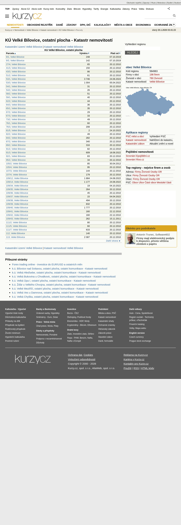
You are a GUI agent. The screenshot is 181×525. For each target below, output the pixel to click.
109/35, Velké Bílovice (17, 189)
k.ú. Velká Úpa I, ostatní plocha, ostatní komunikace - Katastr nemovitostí (54, 280)
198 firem (154, 74)
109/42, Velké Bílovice (17, 215)
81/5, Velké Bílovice (16, 130)
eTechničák (142, 320)
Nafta (89, 338)
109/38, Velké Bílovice (17, 200)
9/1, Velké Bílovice (15, 57)
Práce (134, 9)
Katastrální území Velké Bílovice (23, 46)
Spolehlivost (147, 313)
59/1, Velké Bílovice (16, 97)
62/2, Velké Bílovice (16, 101)
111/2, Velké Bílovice (16, 222)
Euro (49, 317)
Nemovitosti (19, 30)
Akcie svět (37, 9)
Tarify (96, 9)
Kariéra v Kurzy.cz (134, 359)
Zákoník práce (104, 333)
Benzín (83, 338)
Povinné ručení (12, 341)
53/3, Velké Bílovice (16, 82)
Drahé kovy (72, 330)
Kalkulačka (115, 9)
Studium (177, 3)
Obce (135, 182)
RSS (136, 368)
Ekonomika (143, 24)
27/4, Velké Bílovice (16, 64)
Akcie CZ (25, 9)
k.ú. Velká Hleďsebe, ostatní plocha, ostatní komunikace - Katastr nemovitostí (56, 272)
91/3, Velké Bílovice (16, 152)
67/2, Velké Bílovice (16, 112)
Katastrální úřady (106, 321)
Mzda (50, 326)
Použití (128, 368)
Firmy (138, 171)
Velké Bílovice (156, 81)
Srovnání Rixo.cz (135, 159)
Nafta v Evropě (74, 341)
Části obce (150, 182)
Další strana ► (113, 240)
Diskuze (150, 9)
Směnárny (41, 317)
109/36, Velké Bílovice (17, 193)
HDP (81, 321)
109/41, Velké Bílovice (17, 211)
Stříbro (91, 334)
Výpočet (22, 309)
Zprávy (15, 9)
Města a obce (123, 24)
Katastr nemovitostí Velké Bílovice (63, 46)
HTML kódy (147, 368)
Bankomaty (50, 309)
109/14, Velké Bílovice (17, 182)
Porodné (53, 335)
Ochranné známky (166, 24)
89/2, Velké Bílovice (16, 145)
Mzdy (87, 321)
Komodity (60, 9)
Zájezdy (146, 3)
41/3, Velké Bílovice (16, 68)
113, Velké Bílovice (15, 237)
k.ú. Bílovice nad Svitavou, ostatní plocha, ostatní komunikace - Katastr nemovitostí (59, 268)
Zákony (126, 9)
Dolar (55, 317)
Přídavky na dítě (12, 321)
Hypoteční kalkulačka (15, 337)
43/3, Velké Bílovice (16, 71)
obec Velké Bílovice (139, 67)
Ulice (141, 182)
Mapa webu (140, 328)
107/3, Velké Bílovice (16, 171)
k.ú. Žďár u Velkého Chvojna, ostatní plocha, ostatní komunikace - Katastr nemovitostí (61, 284)
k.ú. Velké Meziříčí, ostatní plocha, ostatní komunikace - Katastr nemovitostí (55, 288)
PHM (76, 338)
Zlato (69, 9)
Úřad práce (41, 326)
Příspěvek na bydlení (14, 325)
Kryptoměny (72, 325)
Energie (104, 9)
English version (137, 333)
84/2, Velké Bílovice (16, 138)
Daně (59, 24)
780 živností (155, 78)
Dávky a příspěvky (45, 331)
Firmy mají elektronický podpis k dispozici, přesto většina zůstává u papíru (155, 241)
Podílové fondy (84, 317)
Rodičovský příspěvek (15, 329)
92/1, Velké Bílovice (16, 156)
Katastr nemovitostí (136, 140)
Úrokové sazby (43, 313)
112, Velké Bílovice (15, 233)
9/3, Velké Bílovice (15, 60)
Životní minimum (12, 333)
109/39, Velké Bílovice (17, 204)
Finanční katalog (136, 324)
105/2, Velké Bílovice (16, 163)
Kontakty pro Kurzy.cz (136, 363)
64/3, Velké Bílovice (16, 104)
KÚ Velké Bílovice (66, 30)
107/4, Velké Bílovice (16, 174)
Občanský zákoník (106, 329)
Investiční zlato (80, 334)
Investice (71, 309)
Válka (141, 9)
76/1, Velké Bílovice (16, 123)
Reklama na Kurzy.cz (136, 354)
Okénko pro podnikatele (140, 228)
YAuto (153, 3)
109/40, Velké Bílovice (17, 207)
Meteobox (161, 3)
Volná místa (49, 322)
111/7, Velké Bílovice (16, 229)
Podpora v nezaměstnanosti (49, 339)
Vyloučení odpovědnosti (81, 359)
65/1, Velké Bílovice (16, 108)
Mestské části (164, 182)
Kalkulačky (102, 24)
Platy (56, 326)
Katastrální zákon (135, 143)
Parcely (79, 30)
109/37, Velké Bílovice (17, 196)
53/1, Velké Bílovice (16, 79)
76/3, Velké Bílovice (16, 127)
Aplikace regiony (137, 132)
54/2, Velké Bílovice (16, 90)
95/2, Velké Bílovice (16, 160)
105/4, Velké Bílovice (16, 167)
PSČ (114, 313)
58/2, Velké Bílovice (16, 93)
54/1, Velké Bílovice (16, 86)
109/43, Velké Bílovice (17, 218)
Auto (131, 313)
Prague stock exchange (140, 341)
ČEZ (76, 313)
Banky (39, 309)
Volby (131, 328)
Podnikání (103, 309)
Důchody (40, 342)
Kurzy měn (48, 9)
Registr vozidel (136, 317)
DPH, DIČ (85, 24)
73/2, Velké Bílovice (16, 119)
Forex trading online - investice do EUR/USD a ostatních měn (47, 264)
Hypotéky (87, 9)
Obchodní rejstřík (134, 3)
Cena (137, 313)
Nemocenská (42, 335)
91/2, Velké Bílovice (16, 149)
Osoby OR (156, 171)
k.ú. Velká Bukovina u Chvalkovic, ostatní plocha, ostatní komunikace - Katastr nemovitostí (64, 276)
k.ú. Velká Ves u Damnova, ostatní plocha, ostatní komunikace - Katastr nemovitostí (60, 292)
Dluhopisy (71, 317)
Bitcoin (77, 9)
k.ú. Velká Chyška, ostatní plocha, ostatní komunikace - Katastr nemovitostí (55, 296)
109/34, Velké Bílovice (17, 185)
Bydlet (170, 3)
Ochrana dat (75, 354)
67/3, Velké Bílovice (16, 115)
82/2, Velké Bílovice (16, 134)
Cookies (88, 354)
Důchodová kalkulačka (15, 317)
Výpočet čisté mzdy (14, 313)
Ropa (69, 338)
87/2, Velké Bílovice (16, 141)
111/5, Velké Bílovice (16, 226)
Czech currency (136, 337)
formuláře (108, 341)
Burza (70, 313)
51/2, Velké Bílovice (16, 75)
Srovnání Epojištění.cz (138, 156)
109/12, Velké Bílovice (17, 178)
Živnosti (146, 171)
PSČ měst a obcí (135, 136)
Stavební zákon (105, 337)
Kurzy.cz (8, 30)
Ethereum (91, 325)
